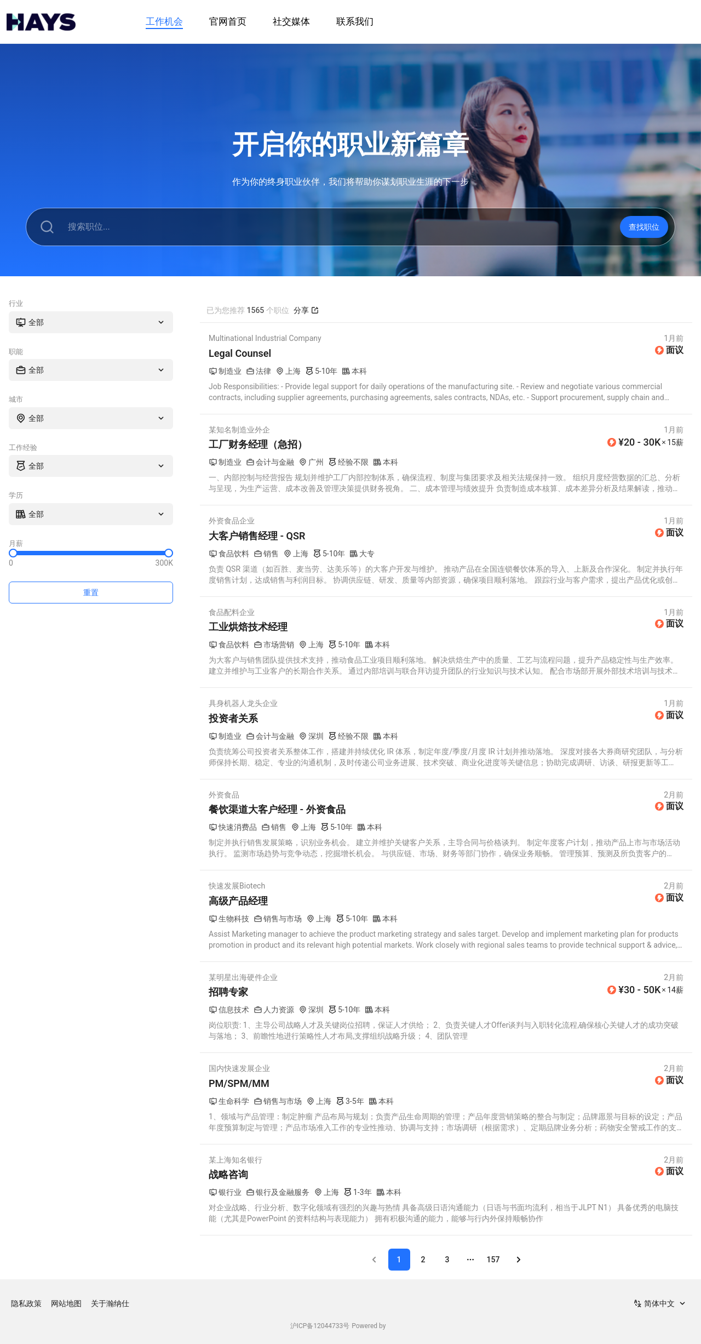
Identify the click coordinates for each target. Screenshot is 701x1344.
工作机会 (164, 21)
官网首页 (227, 21)
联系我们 (355, 21)
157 (493, 1259)
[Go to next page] (519, 1260)
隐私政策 (26, 1303)
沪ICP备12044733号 (320, 1326)
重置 (91, 592)
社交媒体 (291, 21)
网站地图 (66, 1303)
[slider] (13, 553)
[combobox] (91, 322)
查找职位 (644, 227)
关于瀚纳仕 (110, 1303)
